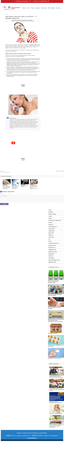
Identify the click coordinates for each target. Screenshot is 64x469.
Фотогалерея (51, 8)
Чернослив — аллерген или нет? (55, 413)
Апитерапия (51, 255)
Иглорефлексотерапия (53, 251)
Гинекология (51, 224)
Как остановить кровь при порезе (54, 358)
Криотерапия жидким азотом (54, 260)
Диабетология (51, 232)
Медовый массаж (52, 247)
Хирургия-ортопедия (52, 214)
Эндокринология (52, 230)
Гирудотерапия (51, 253)
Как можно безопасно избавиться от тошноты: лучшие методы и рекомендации (56, 425)
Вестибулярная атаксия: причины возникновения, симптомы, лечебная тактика (56, 389)
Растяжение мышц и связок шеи (24, 186)
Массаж (50, 241)
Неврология (51, 235)
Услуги (32, 8)
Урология (50, 218)
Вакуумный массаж (52, 245)
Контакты (58, 8)
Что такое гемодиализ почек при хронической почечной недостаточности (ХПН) (33, 187)
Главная (24, 8)
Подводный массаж (52, 249)
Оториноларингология (53, 226)
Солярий (50, 216)
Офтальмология (52, 228)
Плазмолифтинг (51, 258)
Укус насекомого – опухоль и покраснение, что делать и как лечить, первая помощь (7, 187)
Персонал (37, 8)
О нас (28, 8)
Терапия (50, 210)
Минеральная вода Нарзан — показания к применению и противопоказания (54, 281)
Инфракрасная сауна (52, 262)
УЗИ (49, 239)
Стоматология (51, 237)
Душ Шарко (51, 212)
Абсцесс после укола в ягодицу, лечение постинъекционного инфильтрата (15, 187)
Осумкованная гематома (53, 333)
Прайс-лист (44, 8)
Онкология (50, 222)
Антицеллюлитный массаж (54, 243)
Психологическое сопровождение (55, 220)
